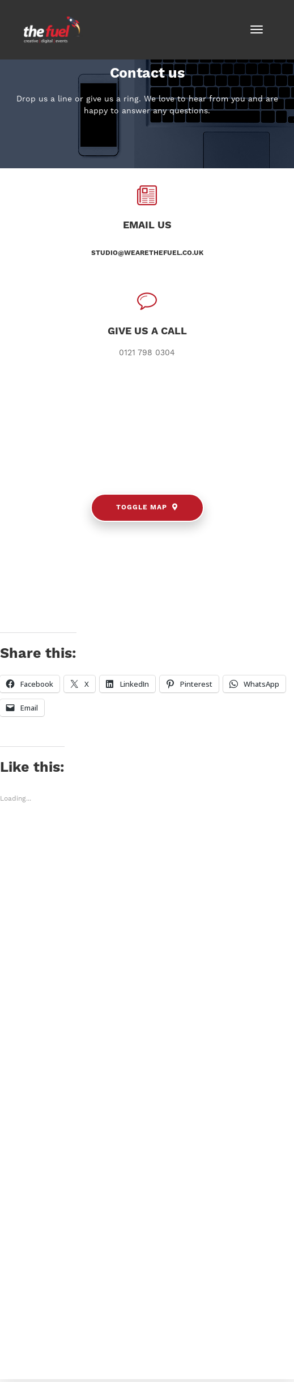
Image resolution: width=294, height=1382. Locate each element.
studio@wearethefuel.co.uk (147, 253)
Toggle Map (147, 507)
